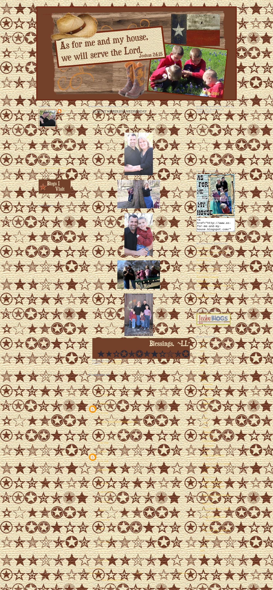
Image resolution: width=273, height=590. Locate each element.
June (205, 415)
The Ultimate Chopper (207, 279)
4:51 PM (103, 394)
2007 (202, 553)
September (208, 401)
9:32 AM (103, 560)
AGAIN (206, 453)
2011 (202, 372)
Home (139, 573)
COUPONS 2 (208, 443)
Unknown (103, 403)
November (208, 391)
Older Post (183, 573)
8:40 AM (103, 483)
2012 (202, 368)
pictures (116, 363)
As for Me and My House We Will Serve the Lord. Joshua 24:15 (66, 14)
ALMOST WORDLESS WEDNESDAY (119, 111)
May (205, 420)
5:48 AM (103, 461)
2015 (202, 353)
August (207, 405)
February (207, 434)
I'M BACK (207, 506)
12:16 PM (104, 520)
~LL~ (64, 111)
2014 (202, 358)
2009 (202, 382)
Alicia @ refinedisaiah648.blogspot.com (117, 421)
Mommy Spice (105, 469)
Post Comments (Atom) (113, 580)
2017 (202, 348)
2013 (202, 363)
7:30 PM (103, 442)
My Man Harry (203, 262)
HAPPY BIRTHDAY (212, 484)
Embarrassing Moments (207, 271)
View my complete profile (54, 168)
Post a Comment (97, 568)
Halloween (201, 283)
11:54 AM (104, 501)
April (206, 425)
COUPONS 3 (208, 438)
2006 (202, 557)
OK (204, 527)
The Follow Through (206, 295)
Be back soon (208, 479)
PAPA (205, 475)
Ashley (101, 510)
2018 (202, 344)
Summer (102, 451)
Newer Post (94, 573)
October (207, 396)
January (207, 542)
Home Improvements (206, 275)
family (106, 363)
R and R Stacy (105, 491)
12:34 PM (104, 542)
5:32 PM (103, 413)
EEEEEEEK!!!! (204, 250)
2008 (202, 548)
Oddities (200, 267)
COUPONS (208, 448)
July (205, 410)
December (208, 386)
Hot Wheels (202, 300)
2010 (202, 377)
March (206, 430)
